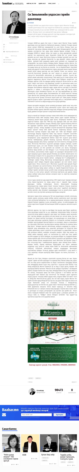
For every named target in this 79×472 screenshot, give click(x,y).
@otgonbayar (14, 38)
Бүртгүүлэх (59, 415)
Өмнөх (30, 11)
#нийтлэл (38, 378)
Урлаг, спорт (52, 3)
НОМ (24, 455)
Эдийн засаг (42, 3)
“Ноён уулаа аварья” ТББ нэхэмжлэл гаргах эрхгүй (10, 458)
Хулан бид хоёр (47, 454)
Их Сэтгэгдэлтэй (8, 62)
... (58, 3)
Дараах (74, 11)
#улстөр (30, 378)
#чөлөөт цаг (45, 457)
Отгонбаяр (31, 22)
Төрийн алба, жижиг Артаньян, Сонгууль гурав (67, 457)
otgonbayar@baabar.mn (11, 51)
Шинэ (5, 57)
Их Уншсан (7, 59)
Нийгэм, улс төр (31, 3)
